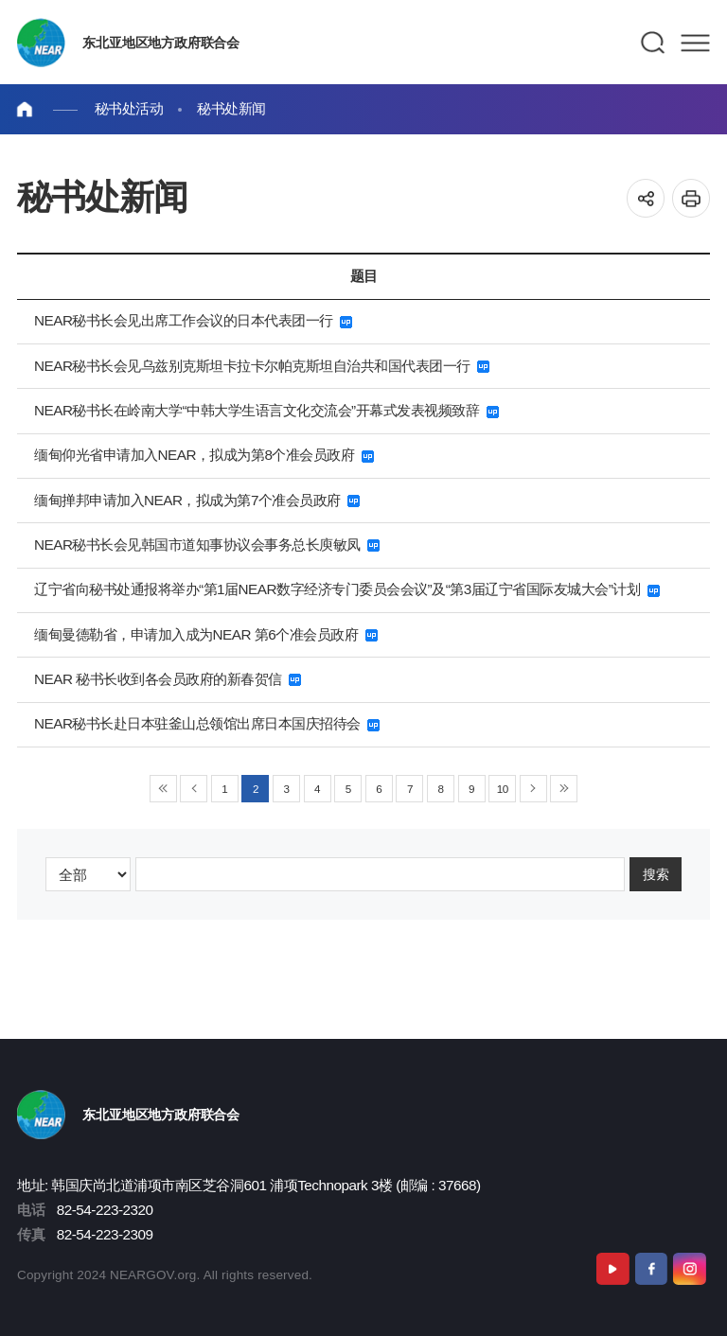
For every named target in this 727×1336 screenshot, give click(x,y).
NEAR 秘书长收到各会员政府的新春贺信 (167, 679)
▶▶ (563, 788)
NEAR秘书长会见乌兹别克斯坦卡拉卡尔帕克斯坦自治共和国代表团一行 (261, 366)
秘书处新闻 (231, 108)
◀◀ (163, 788)
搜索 (656, 874)
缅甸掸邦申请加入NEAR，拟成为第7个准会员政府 (197, 500)
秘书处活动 (129, 108)
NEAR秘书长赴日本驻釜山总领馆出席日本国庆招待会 (207, 723)
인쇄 (691, 198)
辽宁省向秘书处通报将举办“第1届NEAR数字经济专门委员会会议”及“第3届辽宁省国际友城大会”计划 (347, 589)
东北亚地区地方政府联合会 (160, 42)
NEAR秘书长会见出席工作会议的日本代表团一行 (193, 320)
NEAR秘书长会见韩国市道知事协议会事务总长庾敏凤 (207, 544)
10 (502, 788)
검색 (653, 42)
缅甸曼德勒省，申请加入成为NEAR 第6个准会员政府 (206, 634)
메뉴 (695, 42)
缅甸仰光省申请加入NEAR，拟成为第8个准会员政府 (204, 455)
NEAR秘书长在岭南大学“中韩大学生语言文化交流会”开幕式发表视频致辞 (266, 410)
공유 (646, 198)
